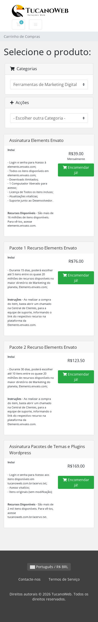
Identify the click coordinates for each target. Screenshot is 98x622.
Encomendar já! (76, 170)
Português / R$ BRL (49, 566)
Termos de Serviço (64, 579)
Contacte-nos (29, 579)
